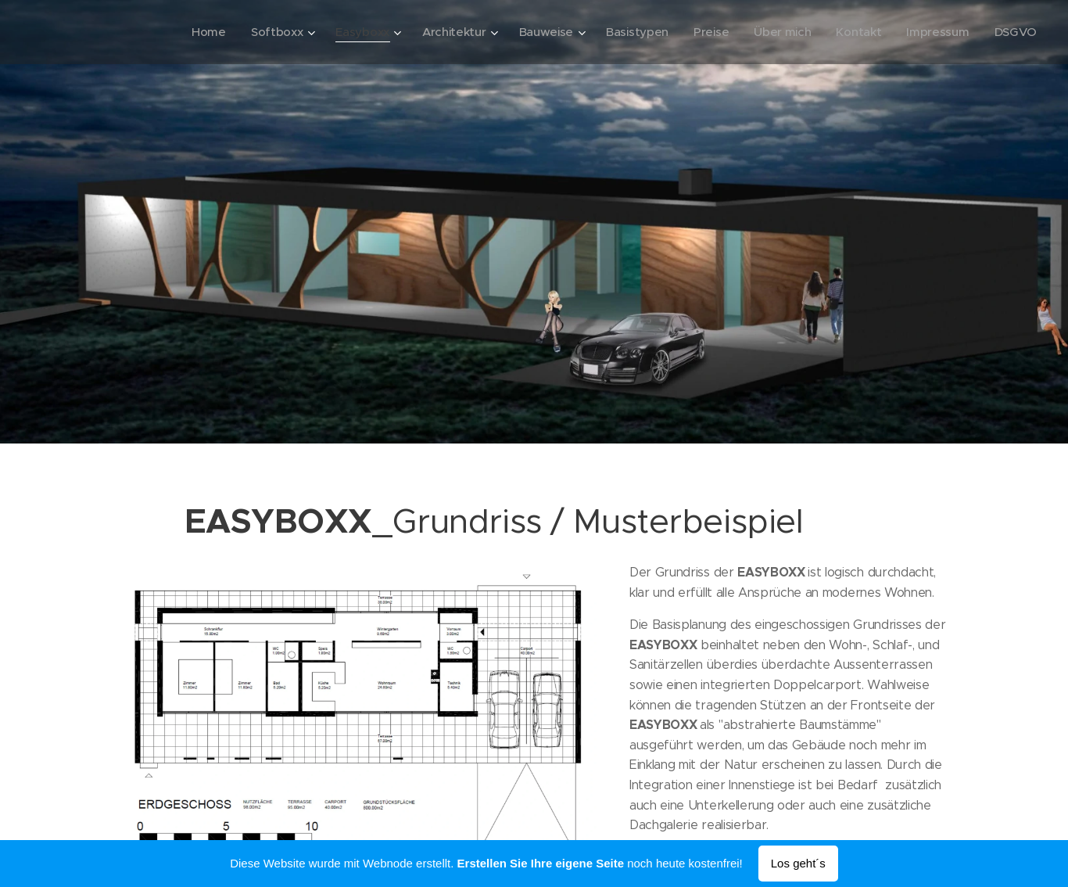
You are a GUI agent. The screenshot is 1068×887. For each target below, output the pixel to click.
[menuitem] (193, 32)
